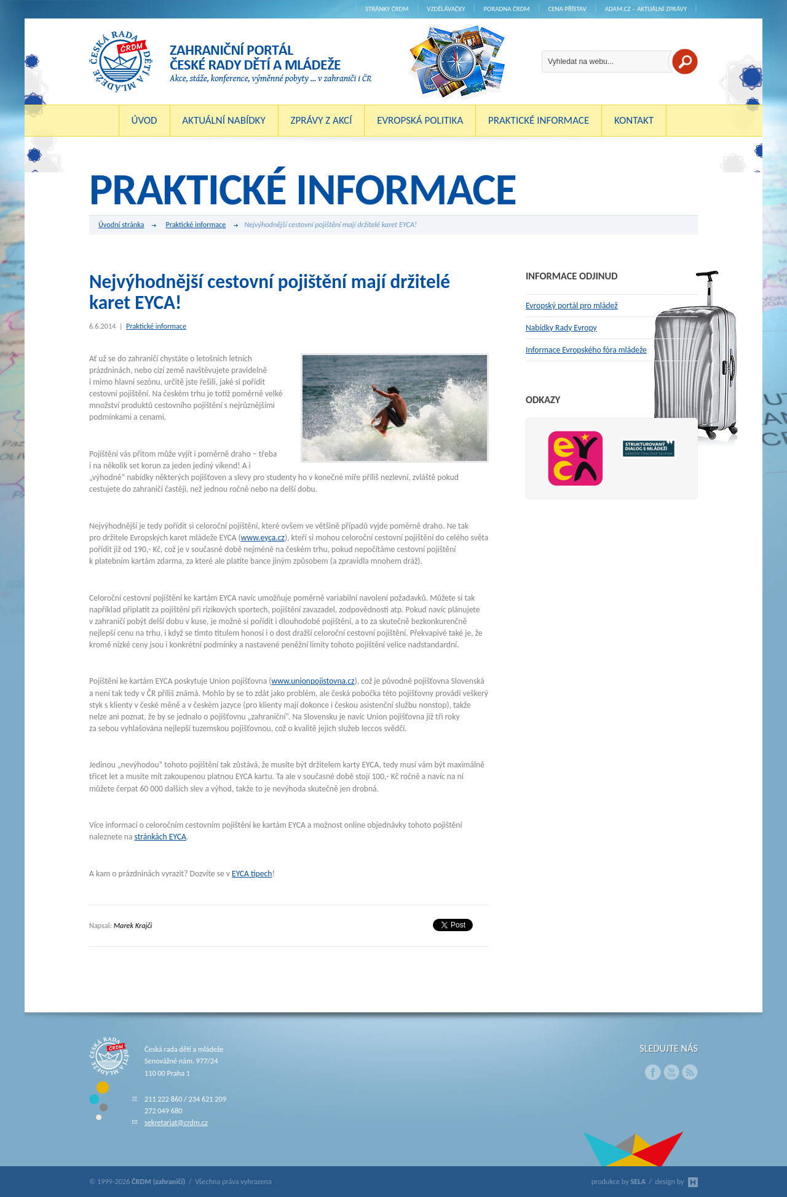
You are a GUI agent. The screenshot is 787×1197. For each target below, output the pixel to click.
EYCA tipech (252, 873)
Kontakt (634, 120)
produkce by (618, 1181)
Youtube (671, 1072)
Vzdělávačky (446, 9)
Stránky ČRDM (387, 9)
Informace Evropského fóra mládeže (586, 350)
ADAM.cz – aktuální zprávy (646, 9)
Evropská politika (420, 120)
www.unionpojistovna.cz (312, 681)
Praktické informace (538, 120)
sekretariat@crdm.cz (176, 1122)
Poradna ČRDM (506, 9)
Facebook (653, 1072)
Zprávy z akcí (321, 120)
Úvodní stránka (127, 225)
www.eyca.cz (263, 537)
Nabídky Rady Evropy (561, 327)
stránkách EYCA (160, 836)
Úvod (144, 120)
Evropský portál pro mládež (572, 305)
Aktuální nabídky (224, 120)
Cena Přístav (567, 9)
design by (676, 1181)
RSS (690, 1072)
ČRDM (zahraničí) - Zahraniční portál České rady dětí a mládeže (230, 61)
